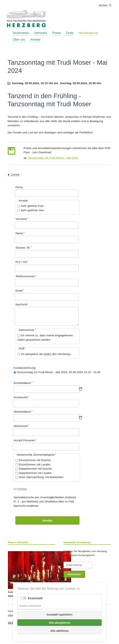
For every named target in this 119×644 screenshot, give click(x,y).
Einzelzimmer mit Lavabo (35, 464)
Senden (47, 520)
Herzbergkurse (88, 33)
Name (21, 232)
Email (21, 290)
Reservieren (21, 33)
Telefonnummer (26, 275)
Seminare (40, 33)
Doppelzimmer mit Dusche (35, 468)
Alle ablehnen (59, 630)
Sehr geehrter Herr (32, 210)
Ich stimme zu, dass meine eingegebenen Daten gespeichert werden (45, 337)
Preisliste (22, 489)
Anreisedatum (23, 382)
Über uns (19, 39)
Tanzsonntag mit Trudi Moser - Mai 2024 (53, 157)
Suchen (110, 5)
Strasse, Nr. (23, 247)
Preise (56, 33)
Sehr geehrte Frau (32, 205)
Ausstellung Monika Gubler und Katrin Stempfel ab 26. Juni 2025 (31, 574)
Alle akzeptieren (59, 622)
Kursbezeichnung (24, 367)
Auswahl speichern (59, 614)
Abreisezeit (21, 425)
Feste (69, 33)
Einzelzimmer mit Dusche (35, 460)
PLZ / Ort (22, 261)
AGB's (47, 354)
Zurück (15, 174)
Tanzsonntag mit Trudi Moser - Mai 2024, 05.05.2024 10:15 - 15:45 (59, 372)
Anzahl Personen (25, 440)
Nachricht (21, 304)
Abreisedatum (23, 411)
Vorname (21, 218)
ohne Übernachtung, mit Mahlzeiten (41, 477)
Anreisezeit (21, 396)
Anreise (35, 39)
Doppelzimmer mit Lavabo (35, 473)
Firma (19, 187)
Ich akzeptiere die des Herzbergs (46, 354)
